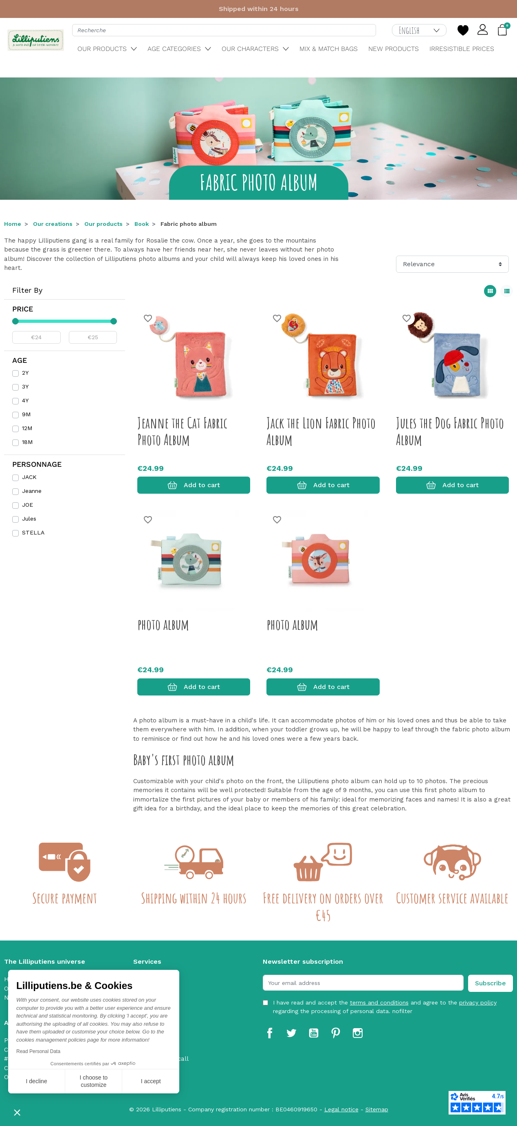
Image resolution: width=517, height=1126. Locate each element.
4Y (25, 400)
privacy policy (478, 1002)
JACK (29, 477)
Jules (29, 518)
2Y (25, 372)
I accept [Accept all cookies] (151, 1081)
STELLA (33, 532)
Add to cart (193, 485)
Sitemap (376, 1109)
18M (27, 442)
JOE (27, 504)
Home (12, 224)
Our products (103, 224)
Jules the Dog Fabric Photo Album (450, 431)
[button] (17, 1112)
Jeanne (32, 491)
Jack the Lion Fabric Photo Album (321, 431)
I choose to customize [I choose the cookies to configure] (94, 1081)
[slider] (15, 321)
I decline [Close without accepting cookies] (36, 1081)
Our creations (53, 224)
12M (27, 428)
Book (141, 224)
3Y (25, 386)
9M (26, 414)
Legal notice (341, 1109)
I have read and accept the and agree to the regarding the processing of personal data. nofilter (385, 1006)
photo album (163, 624)
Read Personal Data (38, 1051)
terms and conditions (379, 1002)
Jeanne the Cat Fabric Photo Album (182, 431)
